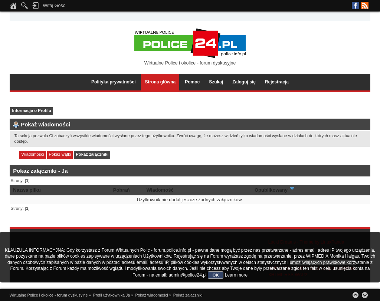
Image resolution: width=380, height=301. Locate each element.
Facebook (355, 5)
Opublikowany (275, 190)
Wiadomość (160, 190)
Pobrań (121, 190)
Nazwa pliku (27, 190)
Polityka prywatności (113, 82)
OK (216, 275)
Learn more (236, 275)
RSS (364, 5)
